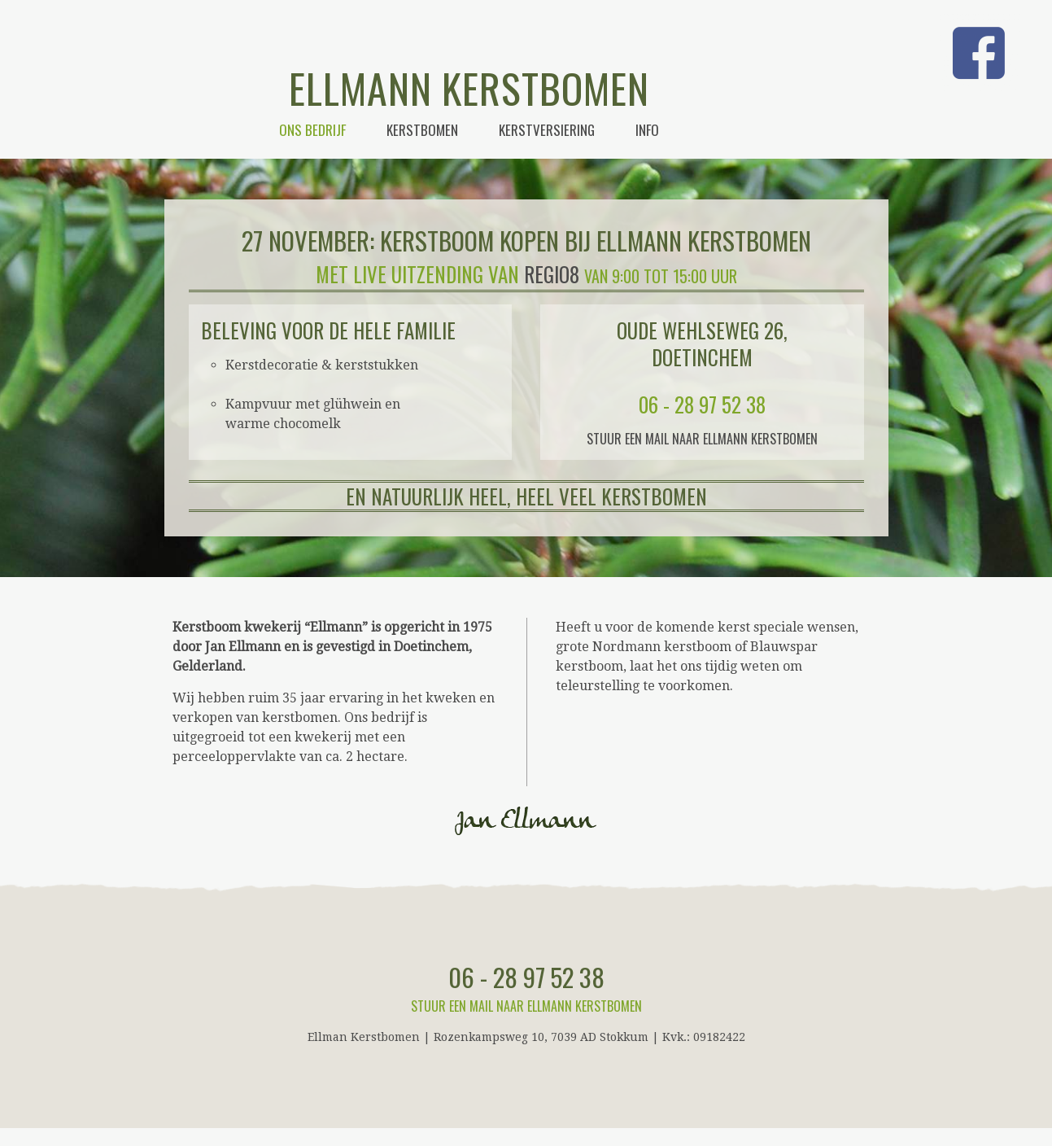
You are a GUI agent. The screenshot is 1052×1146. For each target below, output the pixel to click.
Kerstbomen (422, 130)
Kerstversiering (547, 130)
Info (647, 130)
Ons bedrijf (312, 130)
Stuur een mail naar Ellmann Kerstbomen (702, 438)
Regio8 (551, 274)
